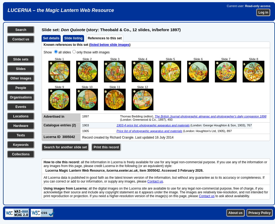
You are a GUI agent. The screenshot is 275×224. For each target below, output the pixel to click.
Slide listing (73, 38)
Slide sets (20, 59)
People (21, 88)
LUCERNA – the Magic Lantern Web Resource (61, 10)
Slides (21, 69)
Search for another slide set (65, 147)
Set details (51, 38)
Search (20, 30)
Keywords (21, 145)
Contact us (20, 39)
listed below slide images (109, 45)
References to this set (105, 38)
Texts (21, 135)
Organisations (21, 97)
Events (21, 107)
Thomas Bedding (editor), (137, 116)
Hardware (20, 126)
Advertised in (54, 117)
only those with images (93, 52)
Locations (21, 116)
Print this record (106, 147)
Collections (21, 154)
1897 (85, 116)
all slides (64, 52)
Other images (20, 78)
